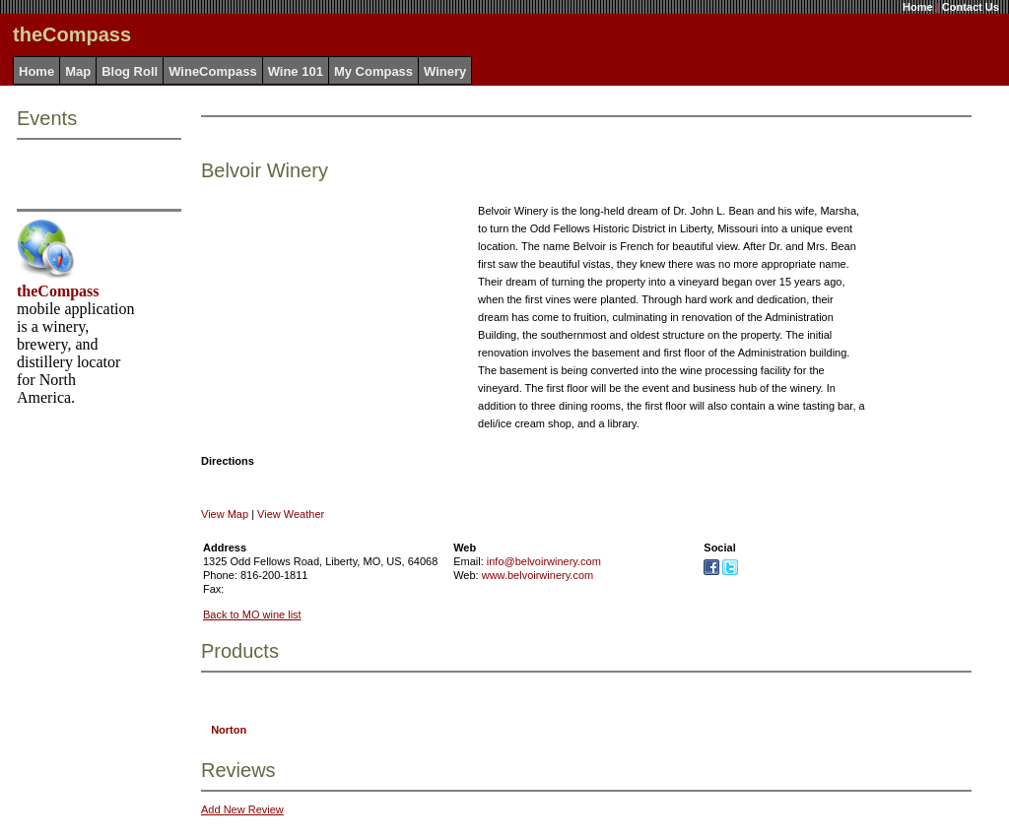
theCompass (58, 291)
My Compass (373, 71)
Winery (445, 71)
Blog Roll (129, 71)
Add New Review (242, 809)
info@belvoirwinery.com (544, 561)
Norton (228, 730)
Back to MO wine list (252, 614)
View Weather (290, 514)
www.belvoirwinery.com (538, 575)
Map (78, 71)
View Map (224, 514)
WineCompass (212, 71)
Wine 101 (295, 71)
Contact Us (970, 7)
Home (918, 7)
